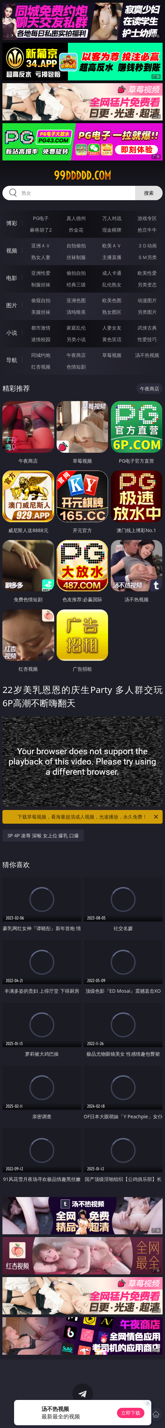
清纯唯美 (76, 312)
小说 (11, 332)
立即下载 (130, 1413)
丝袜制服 (76, 257)
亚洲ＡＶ (40, 245)
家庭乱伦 (76, 327)
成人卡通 (111, 273)
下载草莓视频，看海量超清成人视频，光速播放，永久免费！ (88, 817)
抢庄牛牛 (147, 230)
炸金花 (76, 230)
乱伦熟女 (111, 284)
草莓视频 (111, 355)
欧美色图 (111, 300)
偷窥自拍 (40, 300)
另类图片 (147, 312)
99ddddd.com (82, 175)
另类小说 (76, 339)
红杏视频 (40, 366)
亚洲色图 (76, 300)
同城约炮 (40, 355)
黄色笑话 (111, 339)
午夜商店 (76, 355)
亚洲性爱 (40, 273)
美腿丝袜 (40, 312)
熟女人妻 (40, 257)
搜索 (149, 193)
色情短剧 (76, 366)
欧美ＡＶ (111, 245)
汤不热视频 (147, 355)
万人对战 (111, 218)
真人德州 (76, 218)
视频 (11, 250)
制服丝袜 (40, 284)
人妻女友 (111, 327)
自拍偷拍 (76, 245)
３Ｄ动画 (147, 245)
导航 (11, 360)
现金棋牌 (111, 230)
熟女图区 (111, 312)
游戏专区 (147, 218)
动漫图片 (147, 300)
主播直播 (111, 257)
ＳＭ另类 (147, 257)
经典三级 (76, 284)
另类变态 (147, 284)
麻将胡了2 (41, 230)
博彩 (11, 223)
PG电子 (41, 218)
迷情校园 (40, 339)
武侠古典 (147, 327)
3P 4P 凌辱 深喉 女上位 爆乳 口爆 (43, 835)
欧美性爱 (147, 273)
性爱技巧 (147, 339)
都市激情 (40, 327)
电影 (11, 278)
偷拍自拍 (76, 273)
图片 (11, 305)
